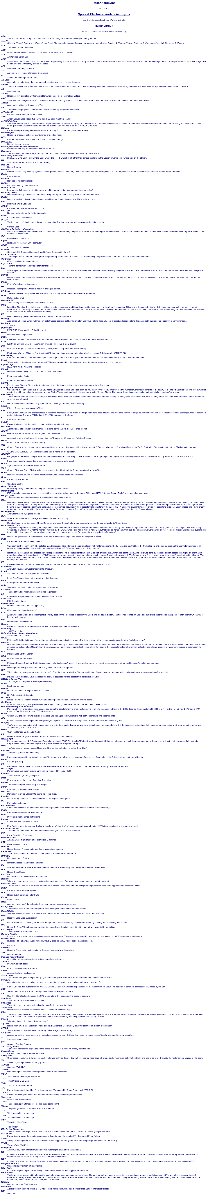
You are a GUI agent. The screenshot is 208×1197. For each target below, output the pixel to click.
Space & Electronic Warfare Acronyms (104, 14)
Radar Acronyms (104, 2)
